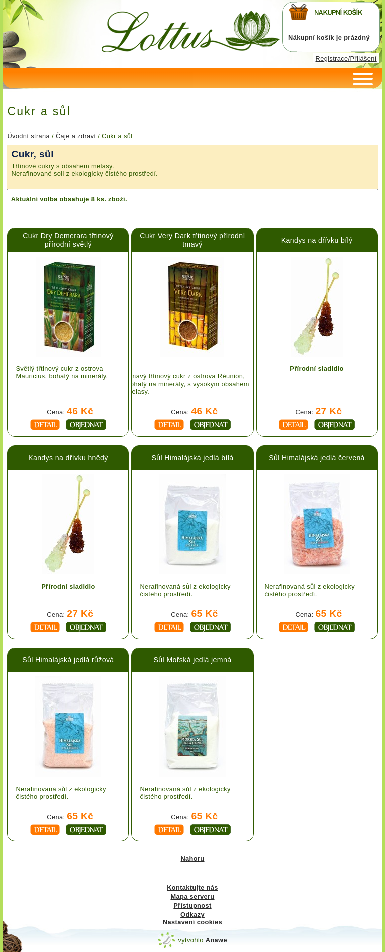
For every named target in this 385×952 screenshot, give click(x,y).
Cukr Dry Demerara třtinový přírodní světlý (68, 240)
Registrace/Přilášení (346, 58)
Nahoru (192, 858)
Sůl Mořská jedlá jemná (193, 660)
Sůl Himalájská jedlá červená (317, 458)
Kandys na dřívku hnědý (68, 458)
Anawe (216, 940)
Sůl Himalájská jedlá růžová (68, 660)
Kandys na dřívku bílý (317, 240)
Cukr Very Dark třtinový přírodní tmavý (192, 240)
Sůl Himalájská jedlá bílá (193, 458)
